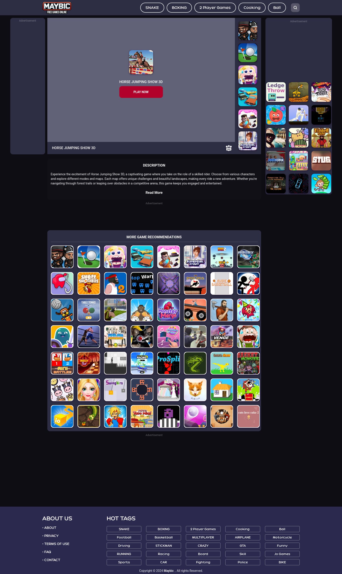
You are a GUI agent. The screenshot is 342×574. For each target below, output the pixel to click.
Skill (242, 554)
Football (124, 537)
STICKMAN (164, 545)
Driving (124, 545)
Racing (163, 554)
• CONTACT (51, 560)
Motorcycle (282, 537)
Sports (124, 562)
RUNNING (124, 554)
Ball (277, 7)
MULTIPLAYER (203, 537)
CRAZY (203, 545)
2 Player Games (215, 7)
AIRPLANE (243, 537)
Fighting (203, 562)
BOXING (179, 7)
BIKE (282, 562)
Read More (154, 193)
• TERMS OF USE (55, 543)
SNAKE (152, 7)
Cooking (252, 7)
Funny (282, 545)
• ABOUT (49, 527)
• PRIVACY (50, 535)
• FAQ (46, 552)
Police (243, 562)
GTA (243, 545)
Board (203, 554)
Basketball (164, 537)
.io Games (282, 554)
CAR (163, 562)
